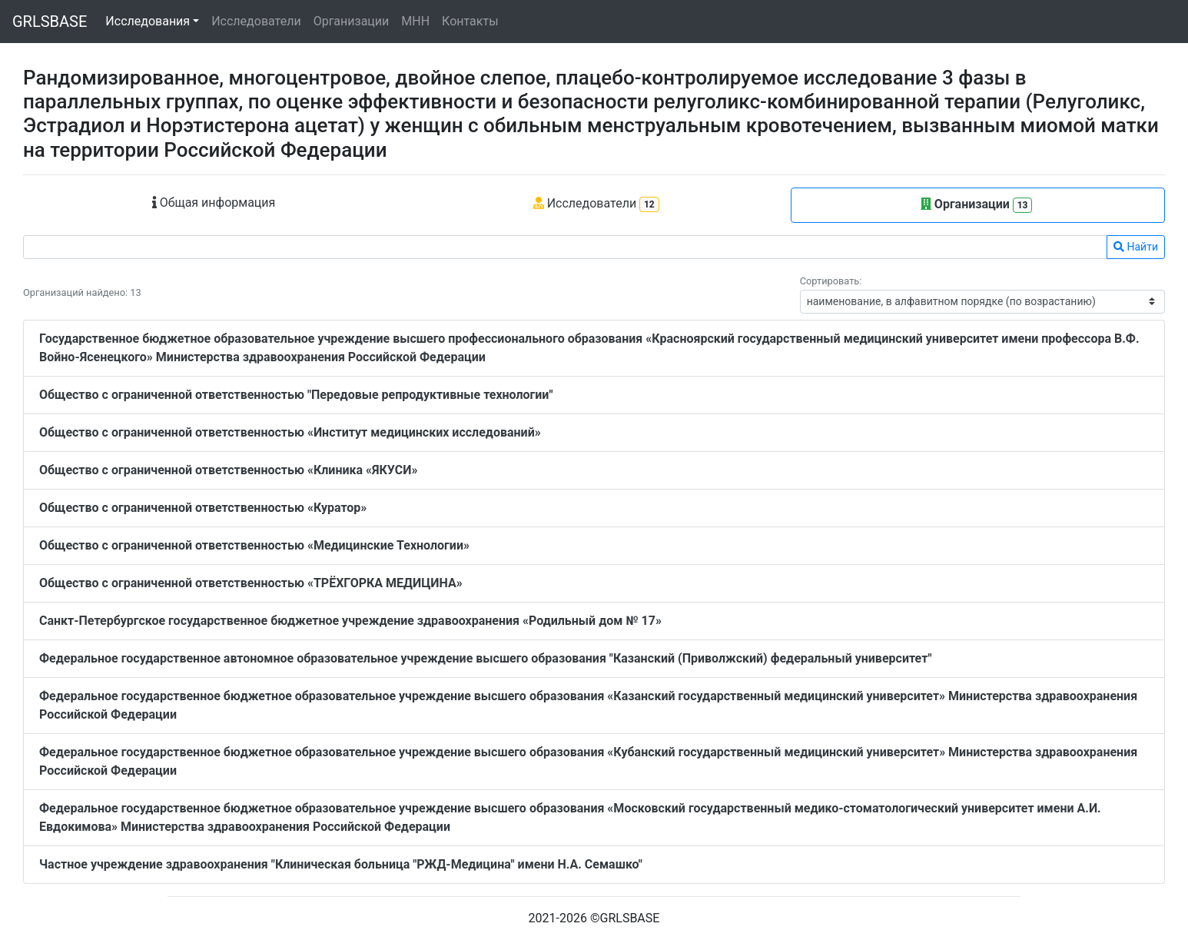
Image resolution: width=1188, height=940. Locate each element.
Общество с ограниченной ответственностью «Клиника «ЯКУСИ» (228, 470)
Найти (1135, 247)
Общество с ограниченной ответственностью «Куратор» (203, 507)
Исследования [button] (147, 21)
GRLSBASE (49, 21)
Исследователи (255, 21)
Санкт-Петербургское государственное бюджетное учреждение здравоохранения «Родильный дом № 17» (350, 620)
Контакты (470, 21)
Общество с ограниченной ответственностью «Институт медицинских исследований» (290, 432)
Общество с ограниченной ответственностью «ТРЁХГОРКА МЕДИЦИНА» (251, 583)
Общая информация (214, 202)
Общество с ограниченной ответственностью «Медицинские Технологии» (254, 545)
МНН (415, 21)
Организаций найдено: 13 (82, 292)
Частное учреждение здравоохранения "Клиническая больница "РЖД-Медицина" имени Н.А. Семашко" (340, 864)
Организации (352, 21)
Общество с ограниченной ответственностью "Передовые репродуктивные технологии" (296, 394)
